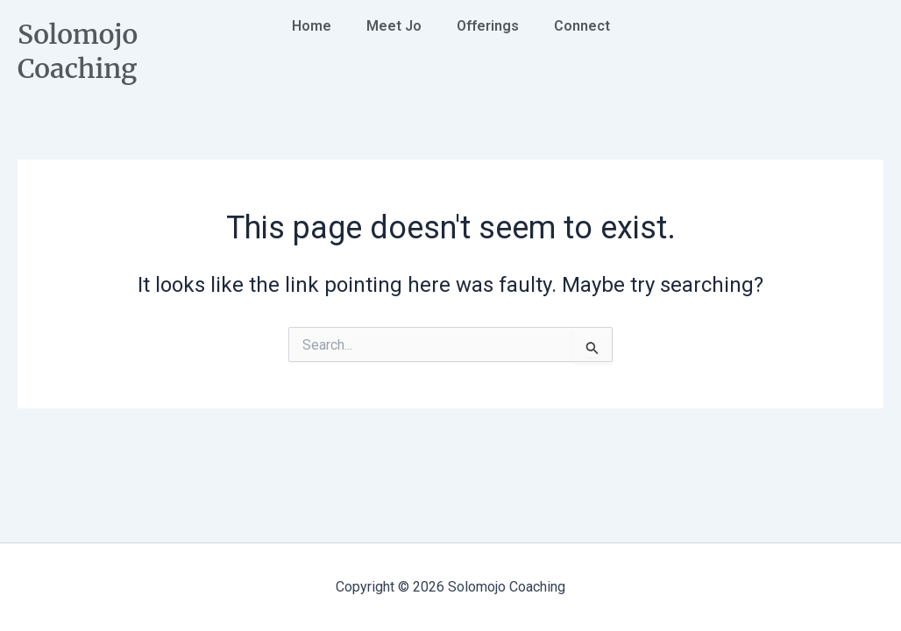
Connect (582, 26)
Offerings (488, 26)
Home (311, 26)
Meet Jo (394, 26)
